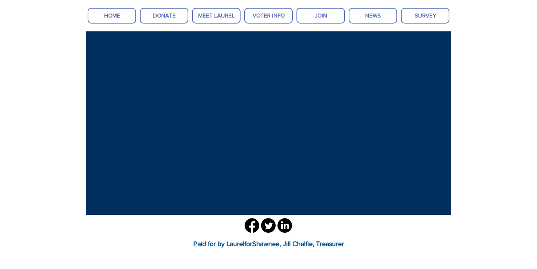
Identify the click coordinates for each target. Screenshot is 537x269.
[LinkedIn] (284, 225)
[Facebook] (252, 225)
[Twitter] (268, 225)
